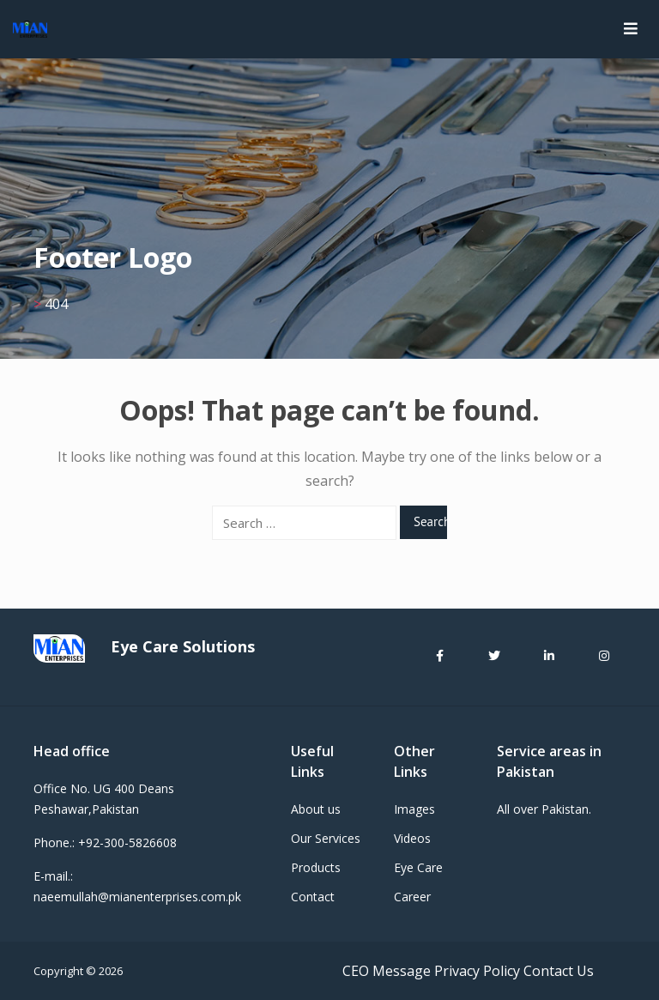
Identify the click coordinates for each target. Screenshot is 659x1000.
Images (414, 809)
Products (316, 867)
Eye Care (418, 867)
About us (316, 809)
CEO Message (386, 970)
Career (412, 896)
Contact (313, 896)
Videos (412, 838)
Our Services (325, 838)
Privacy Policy (477, 970)
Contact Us (558, 970)
